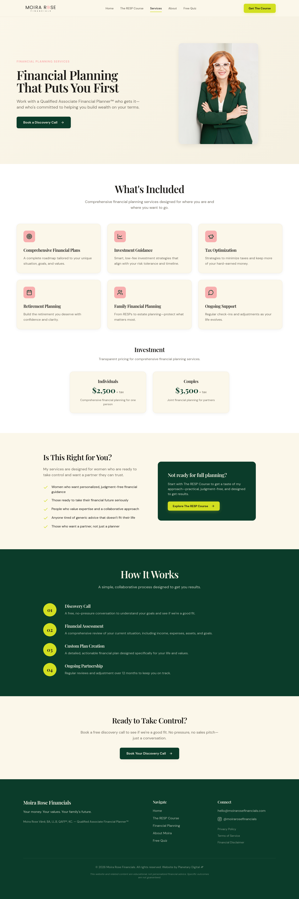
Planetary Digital (190, 867)
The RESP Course (131, 8)
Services (156, 8)
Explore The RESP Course (194, 506)
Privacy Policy (227, 829)
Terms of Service (229, 836)
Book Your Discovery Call (149, 753)
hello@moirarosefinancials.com (242, 810)
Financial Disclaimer (231, 842)
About (172, 8)
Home (109, 8)
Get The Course (260, 8)
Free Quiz (190, 8)
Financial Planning (166, 825)
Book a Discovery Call (43, 122)
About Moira (162, 833)
